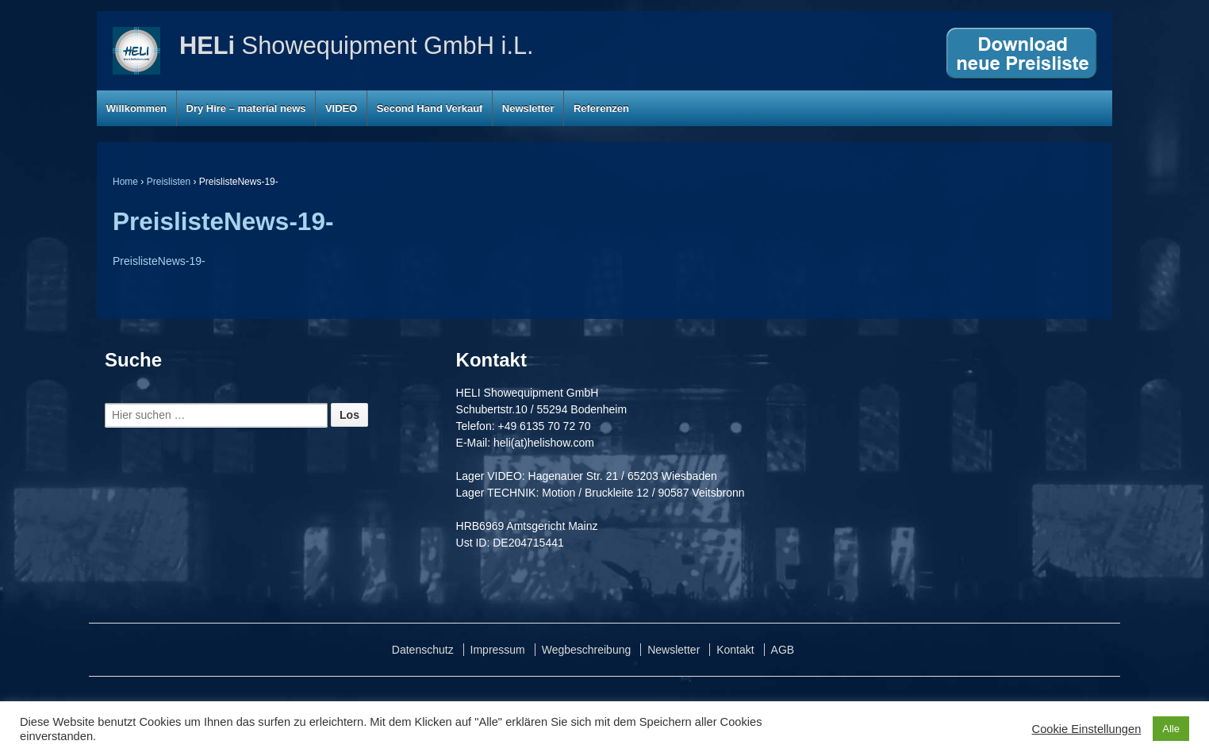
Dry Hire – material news (246, 108)
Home (125, 181)
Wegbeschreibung (586, 649)
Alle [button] (1171, 729)
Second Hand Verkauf (430, 108)
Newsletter (528, 108)
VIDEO (341, 108)
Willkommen (136, 108)
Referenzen (601, 108)
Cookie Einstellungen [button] (1087, 729)
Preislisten (168, 181)
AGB (783, 649)
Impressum (497, 649)
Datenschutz (423, 649)
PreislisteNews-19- (223, 221)
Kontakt (735, 649)
